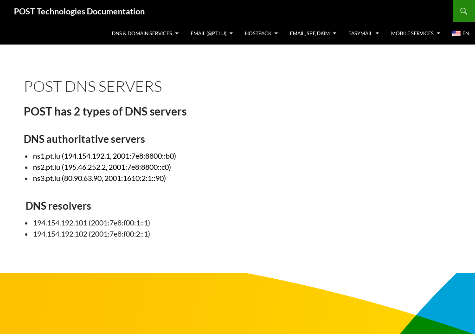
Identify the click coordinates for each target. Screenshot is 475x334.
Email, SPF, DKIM (310, 33)
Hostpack (258, 33)
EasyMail (360, 33)
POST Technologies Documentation (79, 11)
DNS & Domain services (142, 33)
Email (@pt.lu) (208, 33)
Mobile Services (412, 33)
